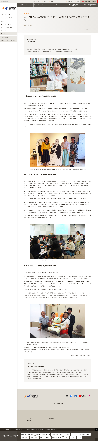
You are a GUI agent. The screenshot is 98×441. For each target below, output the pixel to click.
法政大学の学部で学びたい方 (27, 434)
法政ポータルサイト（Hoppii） (8, 40)
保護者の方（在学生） (45, 438)
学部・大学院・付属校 (6, 18)
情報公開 (29, 420)
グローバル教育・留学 (6, 27)
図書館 (3, 34)
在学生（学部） (24, 438)
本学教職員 (73, 438)
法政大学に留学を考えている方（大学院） (81, 434)
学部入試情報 (4, 37)
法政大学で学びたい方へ (25, 5)
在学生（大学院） (34, 438)
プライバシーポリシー (31, 418)
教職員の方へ (52, 418)
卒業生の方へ (58, 5)
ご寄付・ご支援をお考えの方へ (90, 4)
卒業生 (66, 438)
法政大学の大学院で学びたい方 (43, 434)
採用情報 (51, 416)
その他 (79, 438)
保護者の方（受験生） (57, 438)
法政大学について (5, 14)
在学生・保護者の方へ (41, 5)
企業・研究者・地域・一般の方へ (74, 4)
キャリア (3, 30)
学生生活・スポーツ (6, 24)
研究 (2, 21)
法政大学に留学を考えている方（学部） (60, 434)
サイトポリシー (30, 416)
